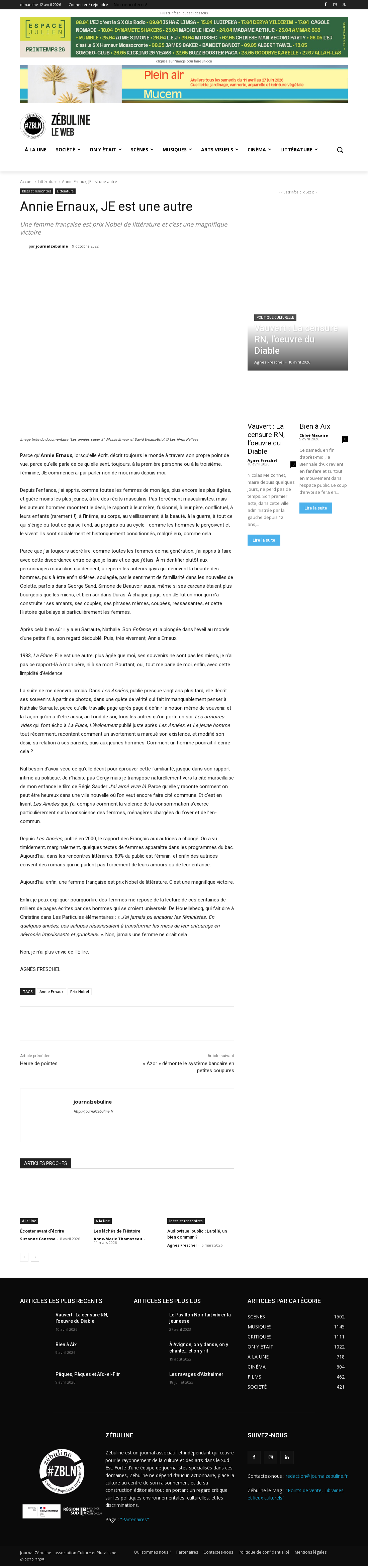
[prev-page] (24, 1257)
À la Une (29, 1221)
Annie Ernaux (51, 991)
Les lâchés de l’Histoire (117, 1231)
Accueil (26, 181)
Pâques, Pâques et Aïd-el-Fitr (88, 1374)
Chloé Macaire (313, 435)
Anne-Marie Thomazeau (118, 1238)
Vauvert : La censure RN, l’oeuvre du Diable (266, 438)
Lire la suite (264, 540)
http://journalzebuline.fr (93, 1111)
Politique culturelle (275, 317)
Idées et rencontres (36, 191)
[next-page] (35, 1257)
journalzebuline (52, 246)
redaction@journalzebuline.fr (317, 1476)
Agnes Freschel (182, 1245)
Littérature (48, 181)
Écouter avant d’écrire (42, 1231)
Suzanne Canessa (38, 1238)
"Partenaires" (134, 1519)
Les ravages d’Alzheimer (196, 1374)
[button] (340, 150)
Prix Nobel (79, 991)
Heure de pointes (39, 1063)
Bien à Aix (314, 426)
